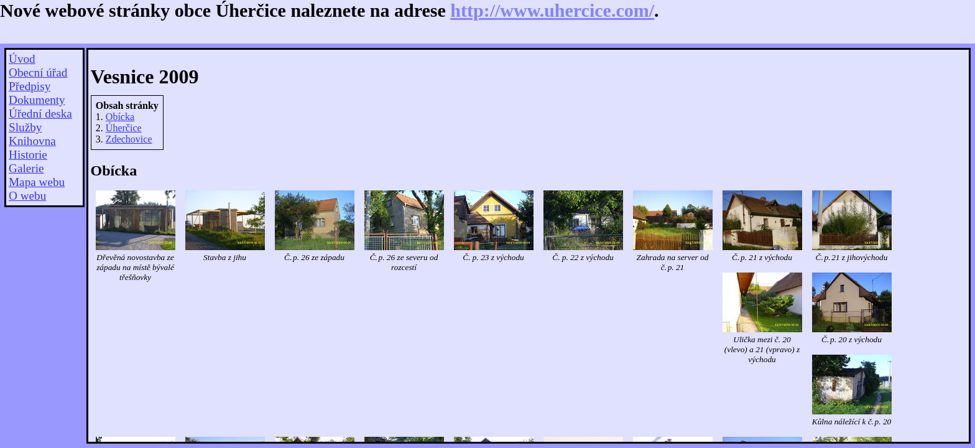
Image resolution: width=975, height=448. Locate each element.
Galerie (26, 168)
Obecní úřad (38, 72)
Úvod (22, 58)
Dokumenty (37, 99)
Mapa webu (37, 182)
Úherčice (124, 128)
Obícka (120, 116)
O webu (27, 195)
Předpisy (29, 86)
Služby (25, 127)
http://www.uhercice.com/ (552, 10)
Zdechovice (129, 139)
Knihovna (32, 140)
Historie (28, 154)
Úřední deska (40, 113)
